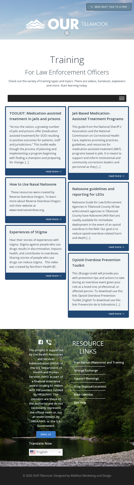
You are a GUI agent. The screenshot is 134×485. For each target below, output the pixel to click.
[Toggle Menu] (122, 98)
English (39, 452)
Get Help (80, 402)
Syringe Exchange (86, 370)
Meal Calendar (83, 394)
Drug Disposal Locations (88, 386)
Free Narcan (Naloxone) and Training (88, 362)
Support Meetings (86, 378)
